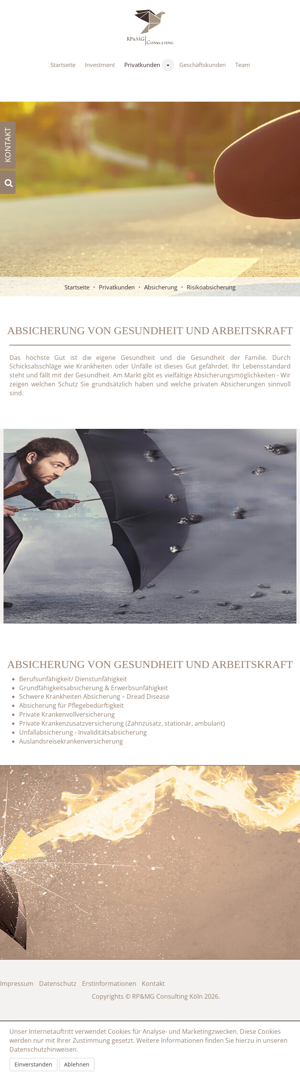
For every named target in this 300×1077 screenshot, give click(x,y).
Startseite (62, 65)
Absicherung (160, 287)
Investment (100, 65)
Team (242, 65)
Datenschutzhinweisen (43, 1049)
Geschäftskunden (202, 65)
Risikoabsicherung (211, 287)
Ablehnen (76, 1064)
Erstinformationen (109, 983)
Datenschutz (58, 983)
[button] (168, 65)
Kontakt (153, 983)
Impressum (17, 983)
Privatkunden (142, 65)
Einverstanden (33, 1064)
